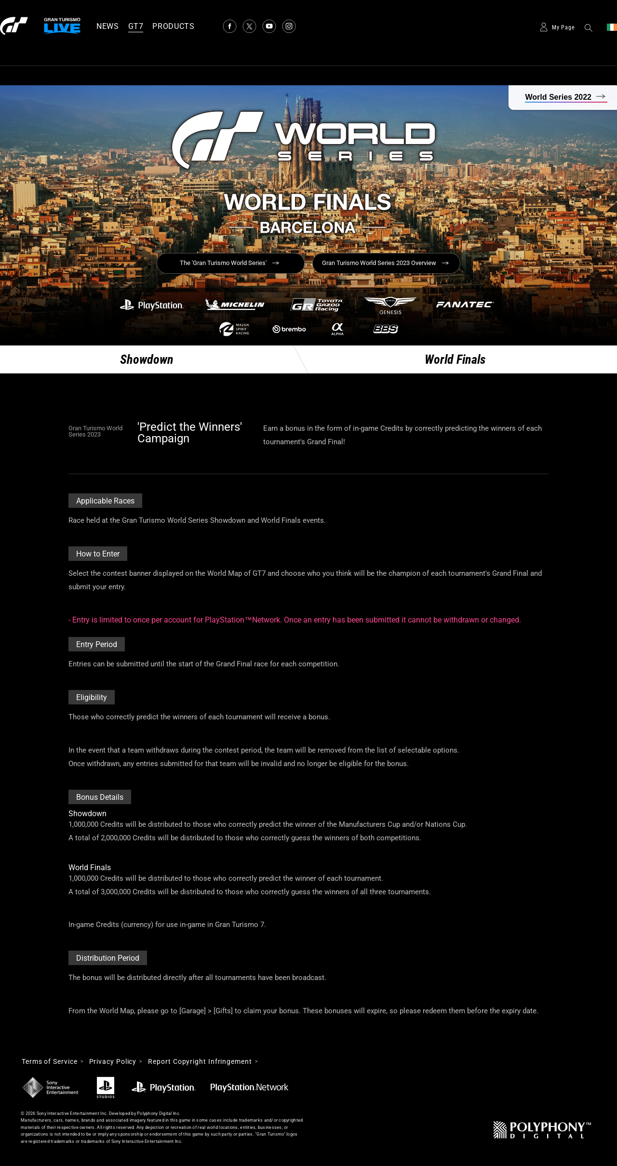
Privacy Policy (113, 1061)
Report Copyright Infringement (200, 1061)
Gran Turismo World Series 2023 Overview (379, 262)
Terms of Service (50, 1061)
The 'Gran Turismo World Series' (223, 262)
